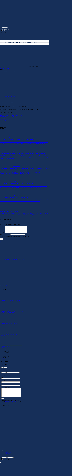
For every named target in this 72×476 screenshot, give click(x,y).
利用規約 (17, 404)
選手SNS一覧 (7, 456)
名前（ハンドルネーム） (5, 235)
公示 (1, 116)
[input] (7, 460)
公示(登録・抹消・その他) (6, 115)
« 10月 (2, 360)
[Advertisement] (19, 36)
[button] (13, 460)
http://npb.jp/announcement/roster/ (9, 96)
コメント (2, 233)
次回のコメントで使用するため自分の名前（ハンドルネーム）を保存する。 (17, 238)
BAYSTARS (16, 116)
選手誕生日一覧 (7, 455)
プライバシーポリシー (9, 404)
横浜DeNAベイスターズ (17, 115)
